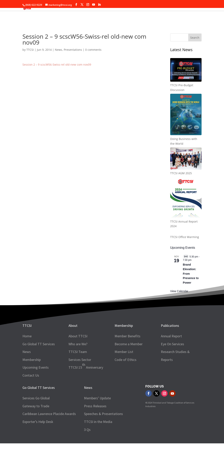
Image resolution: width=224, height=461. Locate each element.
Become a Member (129, 344)
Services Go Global (36, 398)
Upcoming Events (35, 367)
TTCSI (30, 50)
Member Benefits (127, 336)
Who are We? (78, 344)
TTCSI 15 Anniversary (86, 366)
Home (27, 336)
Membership (31, 359)
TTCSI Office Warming (184, 237)
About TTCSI (78, 336)
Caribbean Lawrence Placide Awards (49, 413)
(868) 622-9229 (33, 5)
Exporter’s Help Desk (37, 421)
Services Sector (80, 359)
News (58, 50)
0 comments (93, 50)
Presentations (73, 50)
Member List (124, 351)
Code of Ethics (125, 359)
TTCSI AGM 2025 (181, 173)
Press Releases (95, 406)
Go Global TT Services (38, 344)
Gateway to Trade (35, 406)
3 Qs (87, 429)
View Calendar (179, 291)
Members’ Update (97, 398)
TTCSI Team (78, 351)
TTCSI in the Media (98, 421)
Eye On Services (172, 344)
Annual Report (171, 336)
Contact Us (30, 375)
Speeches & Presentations (103, 413)
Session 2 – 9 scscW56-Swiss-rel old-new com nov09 (56, 64)
